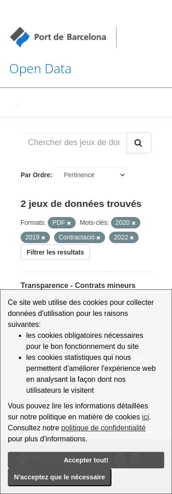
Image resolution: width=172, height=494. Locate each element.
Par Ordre (35, 175)
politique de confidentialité (103, 428)
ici (145, 417)
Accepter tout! (86, 460)
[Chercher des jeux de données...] (74, 142)
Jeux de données (46, 105)
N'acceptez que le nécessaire (59, 477)
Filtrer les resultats (55, 252)
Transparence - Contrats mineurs (78, 285)
